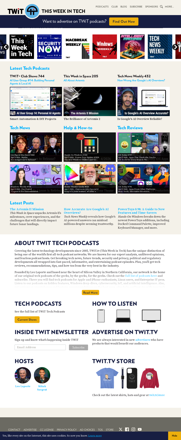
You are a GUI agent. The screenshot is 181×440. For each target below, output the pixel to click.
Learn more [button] (95, 435)
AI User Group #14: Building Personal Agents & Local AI (32, 82)
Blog (123, 6)
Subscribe (136, 6)
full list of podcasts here (141, 276)
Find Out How (124, 21)
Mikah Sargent (42, 388)
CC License (47, 429)
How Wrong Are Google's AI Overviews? (141, 80)
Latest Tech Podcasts (30, 68)
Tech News (20, 127)
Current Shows (27, 319)
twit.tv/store (157, 395)
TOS (100, 429)
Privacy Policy (67, 429)
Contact (14, 429)
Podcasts (102, 6)
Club (114, 6)
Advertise (30, 429)
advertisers (142, 340)
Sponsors (151, 6)
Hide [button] (174, 435)
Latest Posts (22, 202)
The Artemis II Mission (27, 209)
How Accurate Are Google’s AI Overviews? (86, 211)
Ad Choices (87, 429)
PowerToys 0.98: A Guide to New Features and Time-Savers (141, 211)
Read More (90, 292)
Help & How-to (78, 127)
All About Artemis (74, 80)
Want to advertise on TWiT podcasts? (90, 21)
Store (110, 429)
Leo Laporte (22, 386)
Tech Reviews (130, 127)
